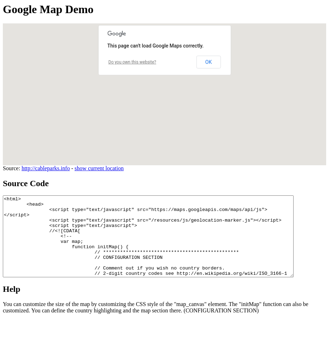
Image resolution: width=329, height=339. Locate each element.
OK (208, 62)
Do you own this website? (132, 62)
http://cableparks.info (46, 168)
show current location (99, 168)
